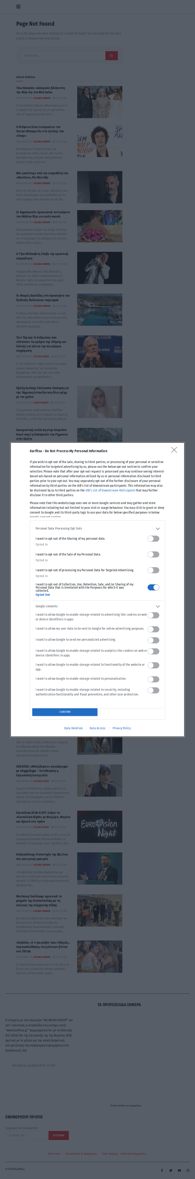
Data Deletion (73, 728)
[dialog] (97, 590)
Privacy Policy (122, 728)
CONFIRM (64, 712)
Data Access (97, 728)
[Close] (175, 451)
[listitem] (97, 528)
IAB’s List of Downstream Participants (110, 490)
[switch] (153, 539)
